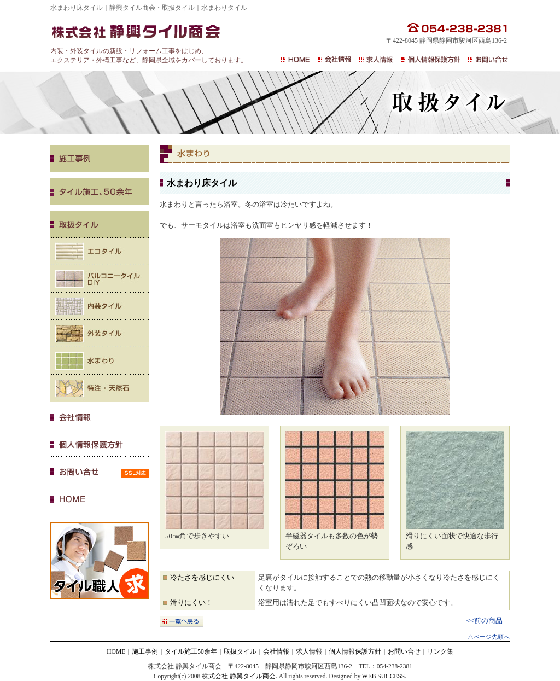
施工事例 (99, 158)
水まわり (99, 361)
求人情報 (376, 59)
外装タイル (99, 333)
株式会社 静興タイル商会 (239, 676)
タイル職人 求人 (99, 560)
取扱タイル (240, 651)
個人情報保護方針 (431, 59)
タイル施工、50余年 (99, 191)
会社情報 (335, 59)
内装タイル (99, 306)
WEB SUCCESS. (384, 676)
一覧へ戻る (181, 621)
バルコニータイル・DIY (99, 279)
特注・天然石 (99, 388)
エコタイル (99, 251)
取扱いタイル (99, 224)
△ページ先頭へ (489, 636)
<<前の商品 (484, 621)
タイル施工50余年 (191, 651)
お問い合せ (487, 59)
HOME (295, 59)
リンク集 (440, 651)
